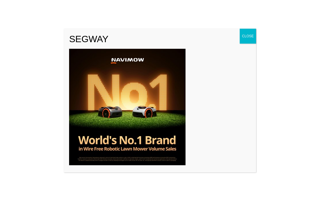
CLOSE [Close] (248, 36)
